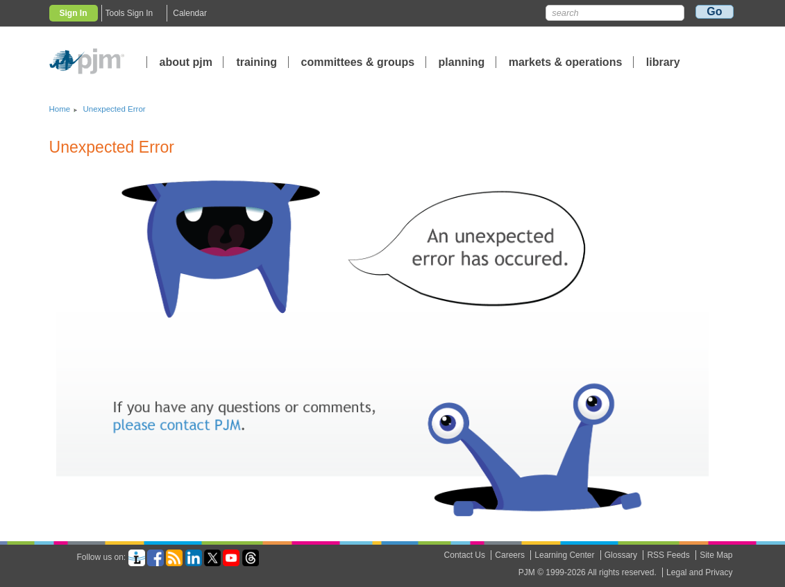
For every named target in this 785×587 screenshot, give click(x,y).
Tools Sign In (129, 13)
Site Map (716, 555)
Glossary (621, 555)
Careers (510, 555)
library (663, 62)
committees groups (358, 62)
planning (462, 62)
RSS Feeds (668, 555)
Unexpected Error (114, 109)
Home (60, 109)
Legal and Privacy (699, 572)
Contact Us (464, 555)
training (258, 62)
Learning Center (564, 555)
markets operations (566, 62)
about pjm (186, 62)
